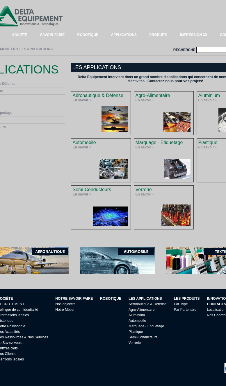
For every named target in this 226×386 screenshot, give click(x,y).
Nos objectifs (65, 304)
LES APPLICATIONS (36, 49)
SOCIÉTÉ (20, 35)
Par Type (181, 304)
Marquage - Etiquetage (146, 326)
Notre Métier (64, 310)
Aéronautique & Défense (148, 304)
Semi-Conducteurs (143, 337)
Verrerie (135, 343)
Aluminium (137, 315)
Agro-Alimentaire (141, 310)
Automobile (137, 321)
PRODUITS (158, 35)
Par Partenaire (185, 310)
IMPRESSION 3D (193, 35)
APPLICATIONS (124, 35)
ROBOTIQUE (88, 35)
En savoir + (82, 100)
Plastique (136, 332)
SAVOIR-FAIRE (52, 35)
